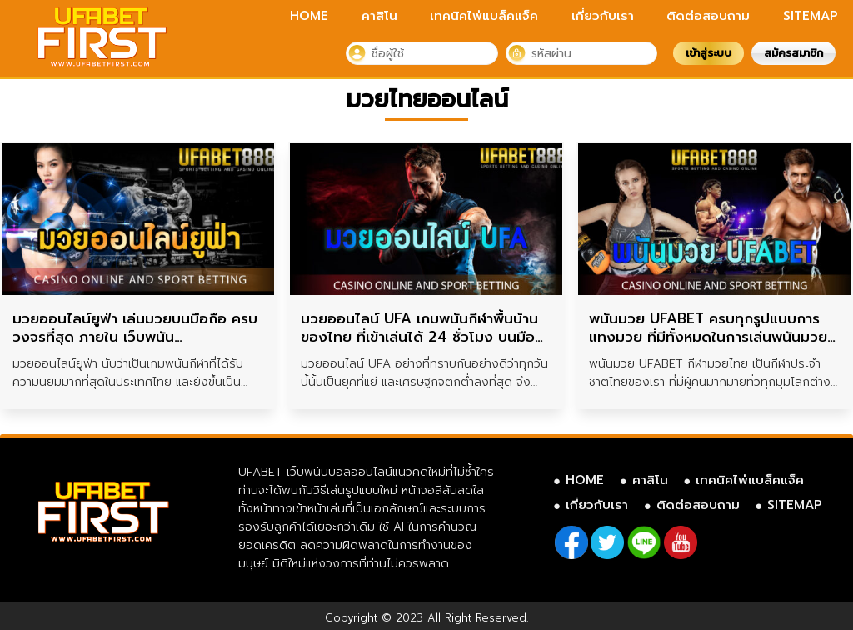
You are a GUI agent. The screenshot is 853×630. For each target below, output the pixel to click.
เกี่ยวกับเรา (602, 16)
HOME (309, 16)
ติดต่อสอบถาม (708, 16)
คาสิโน (379, 16)
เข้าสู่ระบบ (708, 53)
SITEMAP (810, 16)
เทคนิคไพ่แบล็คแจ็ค (484, 16)
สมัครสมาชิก (793, 53)
